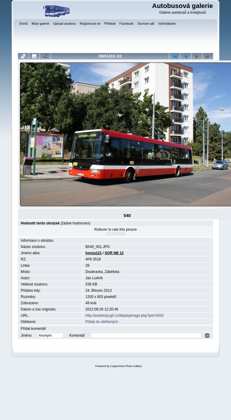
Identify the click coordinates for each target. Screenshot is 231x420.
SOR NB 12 (114, 253)
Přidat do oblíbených (101, 322)
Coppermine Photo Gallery (126, 366)
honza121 (93, 253)
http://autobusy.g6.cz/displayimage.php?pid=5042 (124, 315)
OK (207, 335)
